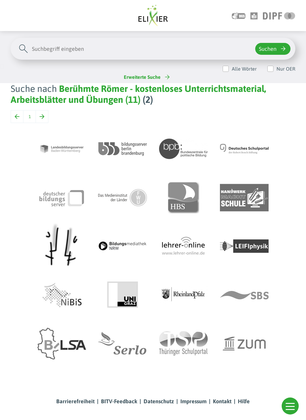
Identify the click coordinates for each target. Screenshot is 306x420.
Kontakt (222, 401)
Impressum (193, 401)
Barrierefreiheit (75, 401)
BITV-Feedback (119, 401)
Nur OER (285, 69)
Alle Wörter (244, 69)
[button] (290, 406)
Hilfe (244, 401)
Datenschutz (159, 401)
